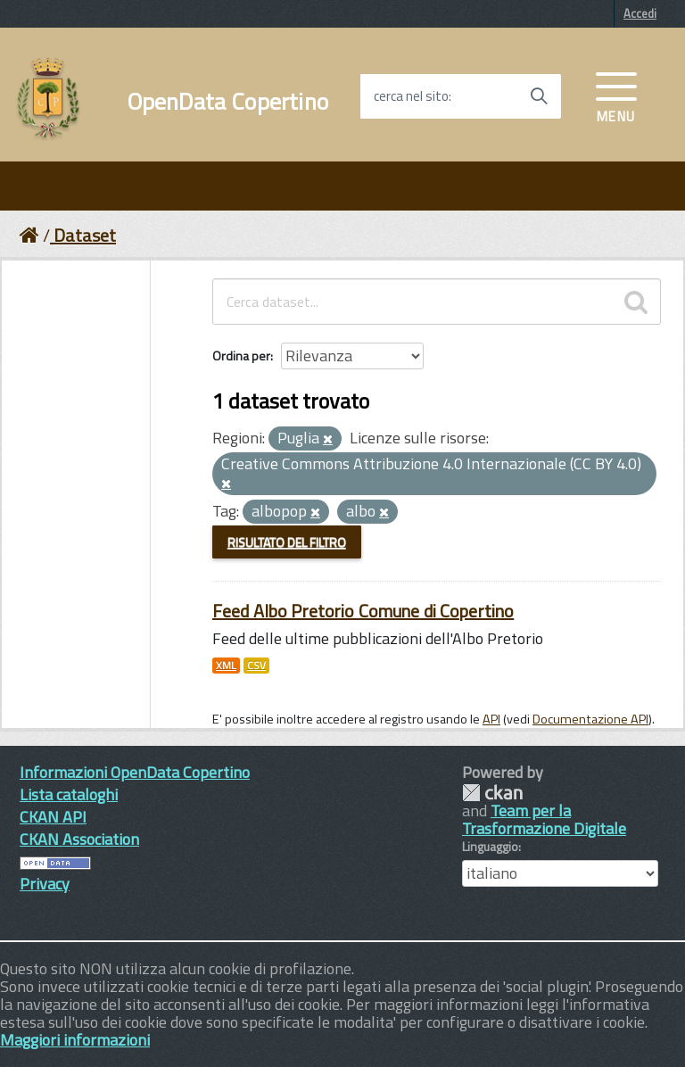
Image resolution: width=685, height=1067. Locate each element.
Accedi (639, 13)
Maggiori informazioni (75, 1040)
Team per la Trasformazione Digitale (544, 819)
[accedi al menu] (616, 95)
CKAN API (53, 817)
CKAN (492, 792)
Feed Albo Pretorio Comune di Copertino (363, 610)
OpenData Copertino (228, 101)
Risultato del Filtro (286, 542)
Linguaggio (490, 847)
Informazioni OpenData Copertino (135, 772)
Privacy (45, 884)
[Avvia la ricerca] (538, 96)
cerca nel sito (411, 96)
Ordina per (241, 355)
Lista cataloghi (69, 794)
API (491, 719)
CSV (256, 666)
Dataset (85, 235)
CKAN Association (79, 839)
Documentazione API (590, 719)
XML (226, 666)
